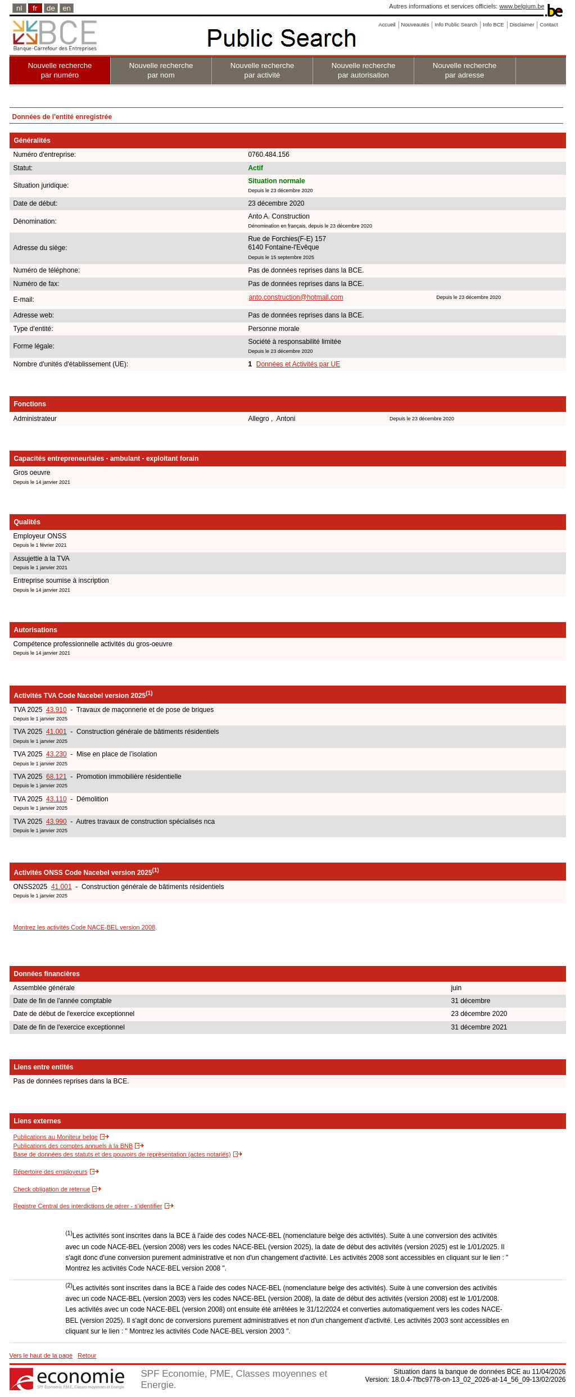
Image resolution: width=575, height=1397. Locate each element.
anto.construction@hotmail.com (295, 297)
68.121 (56, 777)
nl (19, 8)
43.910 (56, 710)
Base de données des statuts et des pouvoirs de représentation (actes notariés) (122, 1154)
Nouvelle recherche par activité (262, 70)
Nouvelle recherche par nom (161, 70)
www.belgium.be (521, 6)
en (66, 8)
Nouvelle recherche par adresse (465, 70)
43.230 (56, 754)
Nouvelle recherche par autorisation (364, 70)
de (51, 8)
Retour (87, 1355)
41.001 (56, 732)
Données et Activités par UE (298, 364)
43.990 (56, 822)
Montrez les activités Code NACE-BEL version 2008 (84, 927)
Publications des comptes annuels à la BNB (73, 1145)
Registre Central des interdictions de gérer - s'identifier (87, 1206)
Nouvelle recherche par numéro (60, 70)
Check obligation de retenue (51, 1189)
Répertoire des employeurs (50, 1171)
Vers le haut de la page (41, 1355)
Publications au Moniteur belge (55, 1136)
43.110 (56, 799)
